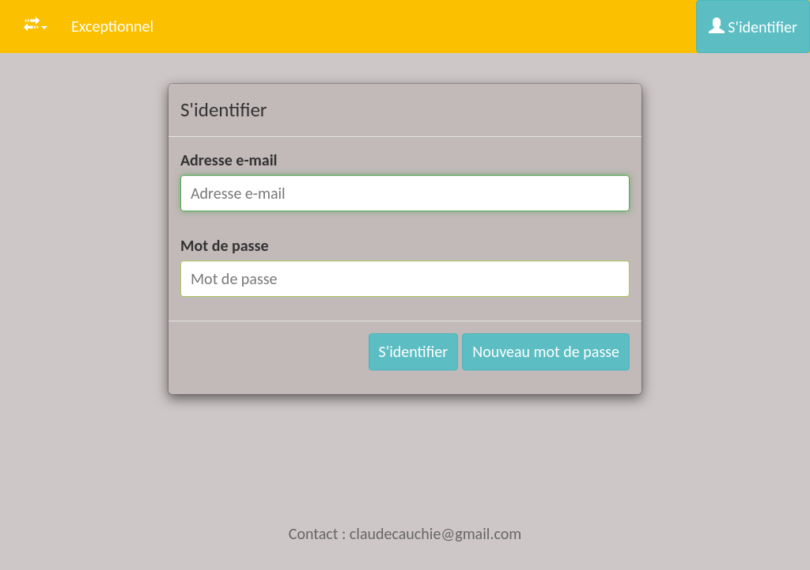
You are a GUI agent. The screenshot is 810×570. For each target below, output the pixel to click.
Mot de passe (224, 245)
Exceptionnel (112, 26)
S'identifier (753, 26)
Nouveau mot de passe (545, 351)
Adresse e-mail (229, 159)
